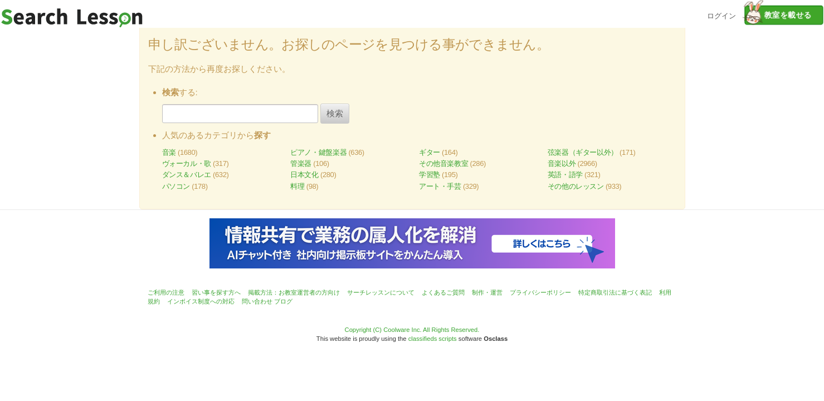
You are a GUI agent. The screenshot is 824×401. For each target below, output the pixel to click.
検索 (334, 113)
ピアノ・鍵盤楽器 (318, 152)
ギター (429, 152)
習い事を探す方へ (216, 292)
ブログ (283, 301)
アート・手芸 (440, 186)
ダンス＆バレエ (186, 174)
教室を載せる (778, 15)
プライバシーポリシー (540, 292)
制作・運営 (487, 292)
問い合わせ (257, 301)
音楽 (169, 152)
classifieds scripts (432, 338)
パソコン (176, 186)
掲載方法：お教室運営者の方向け (294, 292)
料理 (297, 186)
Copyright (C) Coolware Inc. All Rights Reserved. (412, 329)
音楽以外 (562, 163)
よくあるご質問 (443, 292)
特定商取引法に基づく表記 (615, 292)
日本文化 (304, 174)
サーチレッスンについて (381, 292)
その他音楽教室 (443, 163)
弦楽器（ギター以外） (583, 152)
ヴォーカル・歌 (186, 163)
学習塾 (429, 174)
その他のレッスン (576, 186)
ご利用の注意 (166, 292)
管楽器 (300, 163)
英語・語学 (565, 174)
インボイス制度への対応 (201, 301)
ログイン (721, 15)
